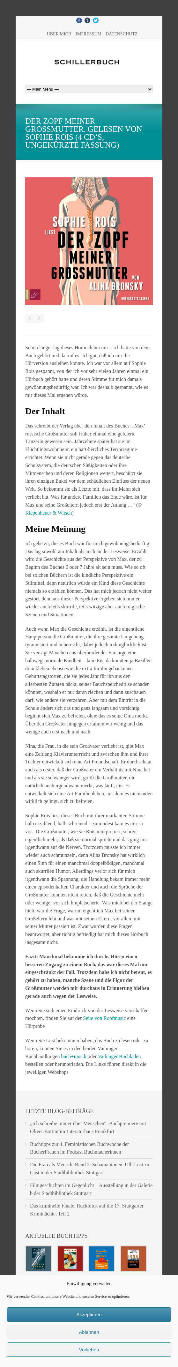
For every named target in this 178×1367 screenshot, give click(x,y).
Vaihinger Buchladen (119, 1056)
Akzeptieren (88, 1314)
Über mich (59, 34)
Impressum (88, 34)
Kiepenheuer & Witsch (48, 513)
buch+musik (73, 1056)
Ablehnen (89, 1332)
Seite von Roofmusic (104, 1018)
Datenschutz (121, 34)
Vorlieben (89, 1349)
